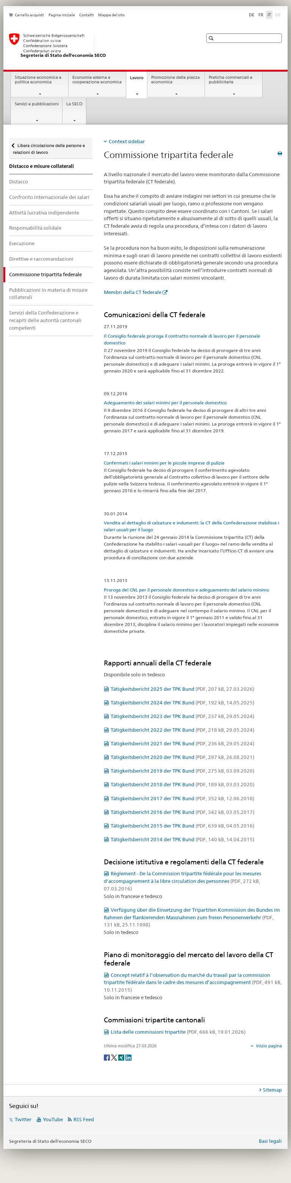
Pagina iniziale (61, 15)
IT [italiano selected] (269, 14)
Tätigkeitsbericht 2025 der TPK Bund (182, 689)
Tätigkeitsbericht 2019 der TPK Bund (182, 771)
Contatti (86, 15)
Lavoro (138, 80)
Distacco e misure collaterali (41, 166)
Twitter (23, 1119)
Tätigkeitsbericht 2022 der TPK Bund (182, 730)
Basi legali (270, 1141)
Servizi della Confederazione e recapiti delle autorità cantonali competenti (45, 320)
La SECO (74, 104)
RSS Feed (84, 1119)
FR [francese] (260, 14)
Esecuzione (21, 243)
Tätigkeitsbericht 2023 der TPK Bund (182, 716)
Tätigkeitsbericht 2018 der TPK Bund (182, 784)
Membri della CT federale (132, 292)
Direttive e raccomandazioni (41, 259)
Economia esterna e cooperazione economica (97, 80)
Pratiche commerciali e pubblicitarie (230, 80)
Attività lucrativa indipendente (44, 213)
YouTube (53, 1119)
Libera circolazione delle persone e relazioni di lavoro (49, 146)
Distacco (18, 181)
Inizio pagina (268, 1045)
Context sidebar (127, 141)
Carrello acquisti (29, 15)
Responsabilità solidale (35, 228)
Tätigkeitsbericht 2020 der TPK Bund (182, 757)
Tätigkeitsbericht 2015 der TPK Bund (182, 826)
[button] (212, 38)
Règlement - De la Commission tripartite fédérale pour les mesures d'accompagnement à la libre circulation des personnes (182, 881)
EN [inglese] (278, 14)
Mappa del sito (111, 15)
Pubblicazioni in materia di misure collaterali (48, 293)
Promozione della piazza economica (175, 80)
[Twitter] (114, 1057)
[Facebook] (107, 1057)
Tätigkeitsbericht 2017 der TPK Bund (182, 798)
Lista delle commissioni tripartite (178, 1032)
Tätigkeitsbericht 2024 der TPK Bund (182, 702)
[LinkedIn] (128, 1057)
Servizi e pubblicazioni (37, 104)
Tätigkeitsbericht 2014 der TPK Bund (182, 839)
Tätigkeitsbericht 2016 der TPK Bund (182, 812)
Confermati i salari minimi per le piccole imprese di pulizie (164, 463)
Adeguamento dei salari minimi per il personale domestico (165, 402)
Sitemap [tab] (272, 1090)
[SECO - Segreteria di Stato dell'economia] (98, 45)
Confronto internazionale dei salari (49, 197)
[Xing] (121, 1057)
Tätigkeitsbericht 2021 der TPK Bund (182, 743)
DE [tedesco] (251, 14)
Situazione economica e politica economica (38, 80)
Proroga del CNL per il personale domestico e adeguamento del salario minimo (186, 590)
